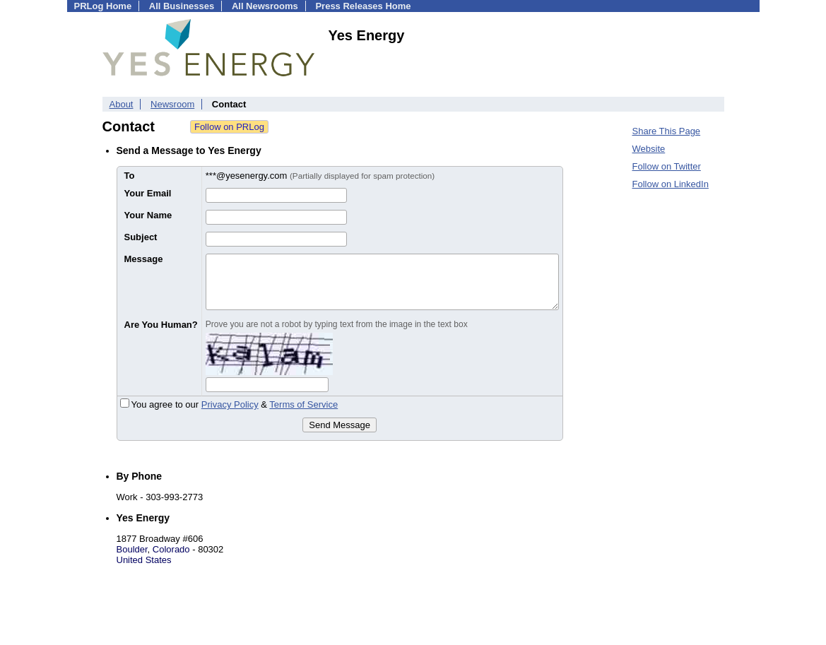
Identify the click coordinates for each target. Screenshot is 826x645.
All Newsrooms (265, 6)
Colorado (171, 549)
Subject (141, 237)
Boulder (132, 549)
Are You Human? (161, 324)
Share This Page (666, 131)
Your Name (148, 215)
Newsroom (172, 104)
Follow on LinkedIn (670, 184)
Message (143, 259)
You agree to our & (229, 404)
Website (649, 148)
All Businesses (182, 6)
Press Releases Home (363, 6)
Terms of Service (303, 404)
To (129, 175)
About (122, 104)
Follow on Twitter (666, 166)
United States (144, 560)
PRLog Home (103, 6)
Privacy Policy (230, 404)
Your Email (148, 193)
